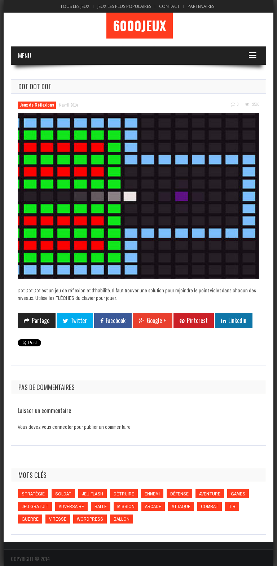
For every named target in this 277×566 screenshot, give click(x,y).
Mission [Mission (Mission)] (126, 506)
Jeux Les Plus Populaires (124, 6)
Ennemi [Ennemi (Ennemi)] (152, 494)
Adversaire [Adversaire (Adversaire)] (71, 506)
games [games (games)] (238, 494)
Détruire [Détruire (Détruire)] (124, 494)
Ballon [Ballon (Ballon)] (121, 519)
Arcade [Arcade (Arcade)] (153, 506)
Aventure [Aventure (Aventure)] (209, 494)
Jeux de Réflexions (36, 105)
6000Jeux (139, 25)
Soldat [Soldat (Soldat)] (63, 494)
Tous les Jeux (74, 6)
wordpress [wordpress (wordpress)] (90, 519)
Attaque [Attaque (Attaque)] (181, 506)
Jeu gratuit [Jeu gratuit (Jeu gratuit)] (35, 506)
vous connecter (57, 427)
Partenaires (201, 6)
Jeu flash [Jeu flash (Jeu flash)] (92, 494)
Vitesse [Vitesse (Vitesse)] (57, 519)
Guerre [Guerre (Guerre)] (30, 519)
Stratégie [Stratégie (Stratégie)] (33, 494)
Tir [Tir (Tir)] (232, 506)
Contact (169, 6)
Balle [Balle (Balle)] (100, 506)
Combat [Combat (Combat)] (209, 506)
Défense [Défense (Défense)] (179, 494)
